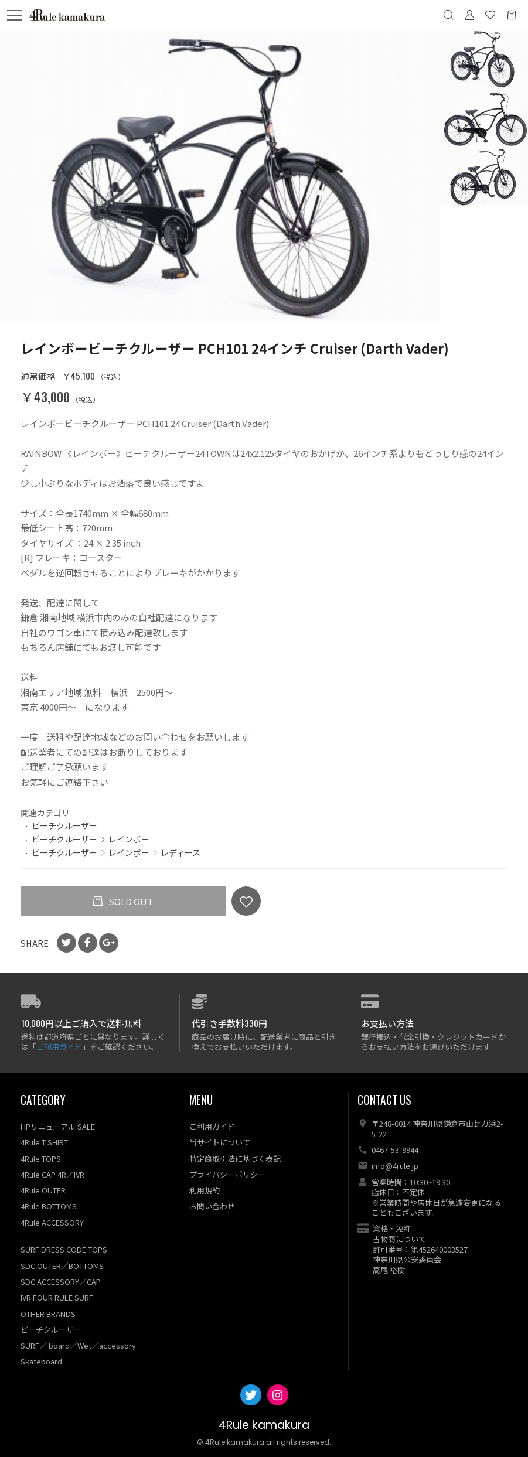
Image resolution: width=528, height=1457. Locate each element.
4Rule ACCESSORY (52, 1222)
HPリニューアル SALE (58, 1126)
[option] (220, 176)
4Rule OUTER (43, 1190)
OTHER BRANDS (48, 1313)
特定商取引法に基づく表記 (235, 1158)
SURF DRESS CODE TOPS (64, 1249)
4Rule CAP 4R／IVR (52, 1174)
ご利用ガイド (59, 1046)
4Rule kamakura (264, 1426)
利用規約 (204, 1190)
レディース (180, 852)
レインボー (128, 839)
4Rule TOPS (41, 1158)
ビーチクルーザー (64, 825)
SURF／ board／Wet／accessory (78, 1345)
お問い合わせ (212, 1206)
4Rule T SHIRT (44, 1142)
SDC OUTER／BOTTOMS (62, 1265)
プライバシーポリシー (227, 1174)
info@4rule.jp (395, 1166)
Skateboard (41, 1361)
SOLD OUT (130, 901)
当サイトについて (219, 1142)
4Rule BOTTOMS (49, 1206)
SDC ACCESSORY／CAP (61, 1281)
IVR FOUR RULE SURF (57, 1298)
